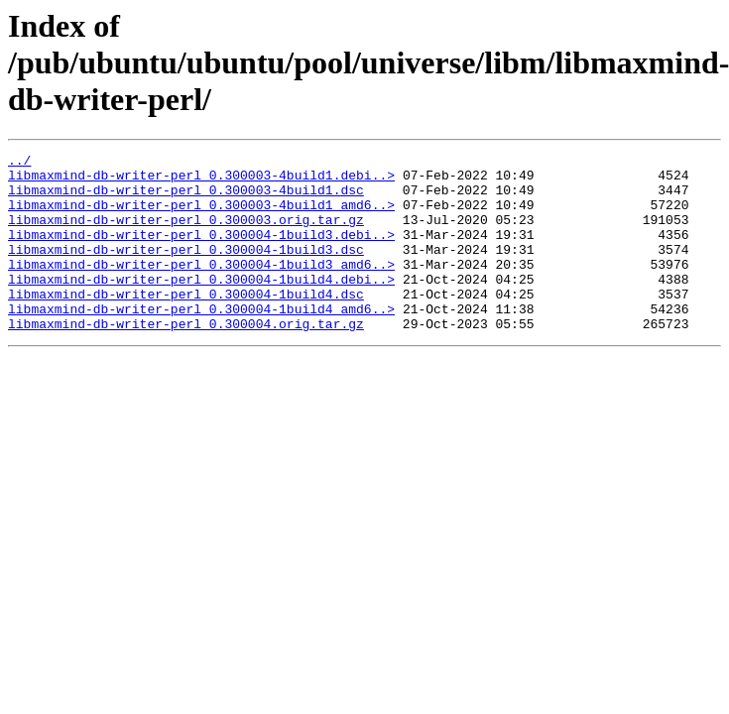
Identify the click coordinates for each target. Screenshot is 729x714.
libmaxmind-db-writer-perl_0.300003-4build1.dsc (186, 198)
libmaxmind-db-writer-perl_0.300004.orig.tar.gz (186, 359)
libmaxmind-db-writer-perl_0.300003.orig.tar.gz (186, 234)
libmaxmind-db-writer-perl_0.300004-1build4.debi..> (201, 305)
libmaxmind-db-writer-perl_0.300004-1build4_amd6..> (201, 341)
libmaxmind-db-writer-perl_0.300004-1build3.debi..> (201, 252)
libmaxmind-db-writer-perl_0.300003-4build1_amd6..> (201, 216)
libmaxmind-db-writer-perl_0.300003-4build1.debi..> (201, 180)
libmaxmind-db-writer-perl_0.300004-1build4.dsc (186, 323)
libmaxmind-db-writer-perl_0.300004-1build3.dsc (186, 270)
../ (19, 163)
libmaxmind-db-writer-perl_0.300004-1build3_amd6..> (201, 288)
